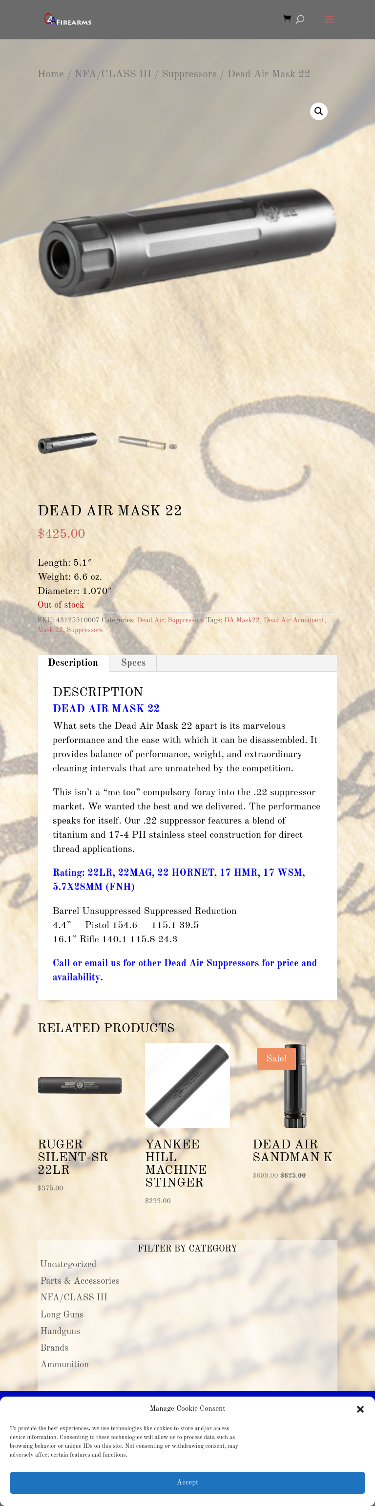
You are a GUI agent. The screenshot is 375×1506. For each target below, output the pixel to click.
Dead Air (150, 620)
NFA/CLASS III (112, 74)
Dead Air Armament (294, 620)
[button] (360, 1409)
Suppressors (189, 74)
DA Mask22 (242, 620)
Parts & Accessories (79, 1281)
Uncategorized (68, 1264)
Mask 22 (50, 630)
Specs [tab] (133, 663)
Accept (187, 1482)
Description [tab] (73, 663)
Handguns (60, 1331)
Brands (54, 1348)
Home (51, 74)
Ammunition (64, 1364)
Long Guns (61, 1315)
